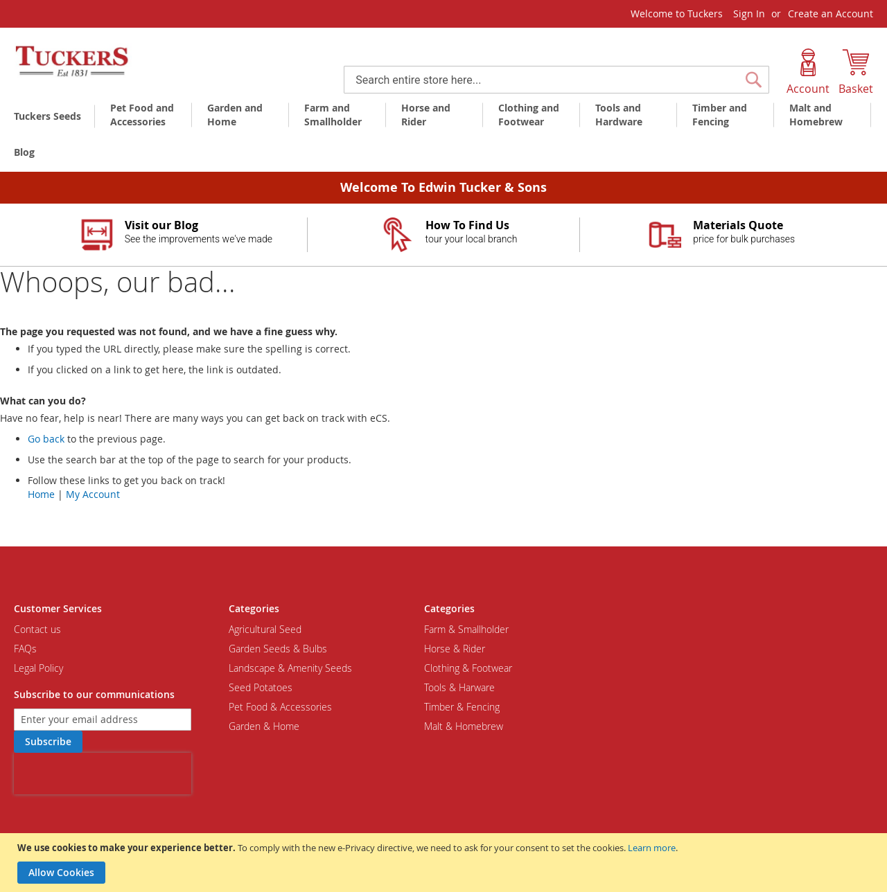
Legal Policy (38, 668)
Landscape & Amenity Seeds (290, 668)
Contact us (37, 629)
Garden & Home (264, 726)
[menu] (443, 135)
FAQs (25, 648)
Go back (46, 438)
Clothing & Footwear (468, 668)
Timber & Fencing (462, 706)
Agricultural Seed (265, 629)
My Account (93, 494)
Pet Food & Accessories (280, 706)
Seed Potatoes (260, 687)
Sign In (749, 13)
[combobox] (556, 79)
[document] (445, 862)
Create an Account (830, 13)
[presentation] (102, 773)
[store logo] (73, 61)
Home (41, 494)
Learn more (652, 847)
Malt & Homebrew (463, 726)
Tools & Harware (459, 687)
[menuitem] (50, 116)
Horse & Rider (454, 648)
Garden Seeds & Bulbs (278, 648)
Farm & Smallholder (466, 629)
